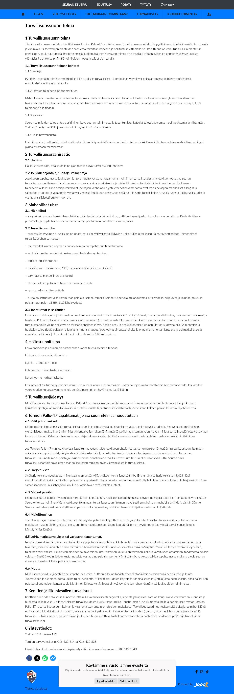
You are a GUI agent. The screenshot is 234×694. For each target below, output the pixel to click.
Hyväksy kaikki (105, 681)
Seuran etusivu (75, 4)
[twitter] (37, 658)
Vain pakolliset (128, 681)
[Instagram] (200, 671)
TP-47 (38, 14)
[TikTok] (206, 671)
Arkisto (167, 5)
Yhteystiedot (64, 14)
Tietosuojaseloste (36, 688)
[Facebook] (195, 671)
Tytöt (145, 4)
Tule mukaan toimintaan (106, 14)
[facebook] (29, 658)
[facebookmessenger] (53, 658)
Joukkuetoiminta (182, 14)
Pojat (126, 4)
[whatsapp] (45, 658)
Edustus (103, 4)
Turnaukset (147, 14)
